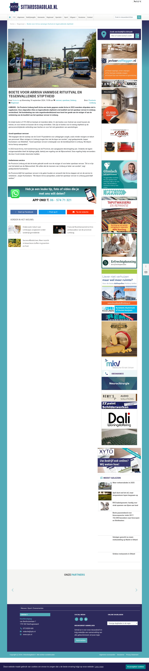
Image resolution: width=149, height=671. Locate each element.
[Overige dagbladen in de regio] (122, 636)
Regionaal (50, 17)
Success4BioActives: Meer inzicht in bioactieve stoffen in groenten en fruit (36, 243)
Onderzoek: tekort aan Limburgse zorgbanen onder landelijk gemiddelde (34, 230)
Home (12, 24)
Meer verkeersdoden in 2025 (123, 483)
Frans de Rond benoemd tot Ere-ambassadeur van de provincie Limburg (80, 230)
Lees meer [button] (99, 667)
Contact (90, 17)
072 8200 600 (28, 642)
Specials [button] (58, 17)
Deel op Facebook (24, 212)
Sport (66, 17)
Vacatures (81, 17)
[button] (10, 603)
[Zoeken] (139, 17)
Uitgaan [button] (72, 17)
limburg (73, 100)
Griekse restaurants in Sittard (124, 567)
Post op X (52, 212)
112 (14, 17)
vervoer (59, 100)
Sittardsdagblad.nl (39, 7)
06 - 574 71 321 (61, 200)
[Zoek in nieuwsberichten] (125, 17)
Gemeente (41, 17)
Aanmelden (81, 653)
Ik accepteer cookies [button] (135, 667)
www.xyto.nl (27, 648)
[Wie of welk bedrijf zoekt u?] (122, 36)
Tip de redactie (80, 212)
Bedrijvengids (31, 17)
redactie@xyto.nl (29, 645)
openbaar (66, 100)
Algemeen (20, 17)
